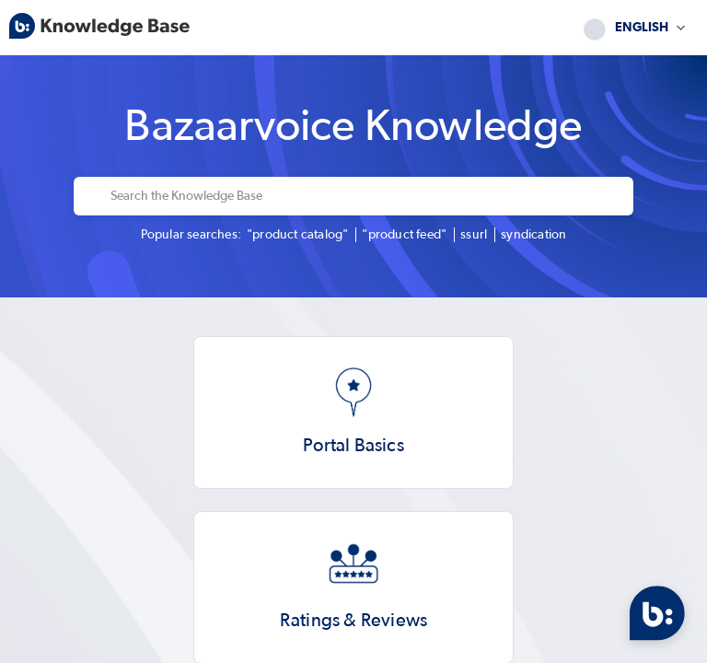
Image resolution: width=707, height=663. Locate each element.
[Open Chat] (657, 613)
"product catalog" (297, 234)
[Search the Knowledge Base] (365, 196)
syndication (533, 234)
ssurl (473, 234)
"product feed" (404, 234)
